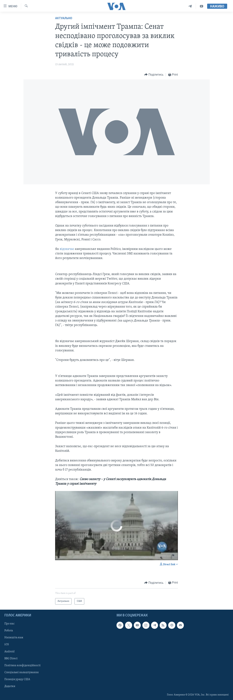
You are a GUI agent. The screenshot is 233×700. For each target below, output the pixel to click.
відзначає (67, 249)
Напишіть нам (13, 637)
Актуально (63, 18)
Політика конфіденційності (22, 665)
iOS (6, 644)
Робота (8, 630)
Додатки (9, 686)
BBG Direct (10, 658)
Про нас (9, 623)
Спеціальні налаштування (21, 672)
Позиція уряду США (17, 679)
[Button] (153, 74)
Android (9, 651)
